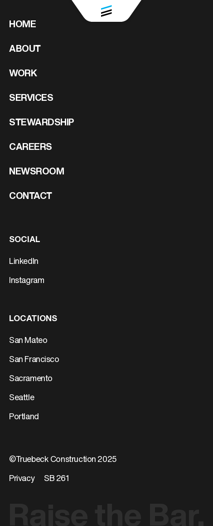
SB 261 (56, 479)
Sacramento (31, 379)
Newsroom (36, 172)
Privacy (21, 479)
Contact (30, 196)
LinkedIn (24, 262)
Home (22, 25)
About (25, 49)
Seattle (21, 398)
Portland (24, 417)
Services (31, 98)
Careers (30, 147)
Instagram (26, 281)
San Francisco (34, 360)
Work (23, 74)
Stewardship (41, 123)
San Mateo (28, 341)
